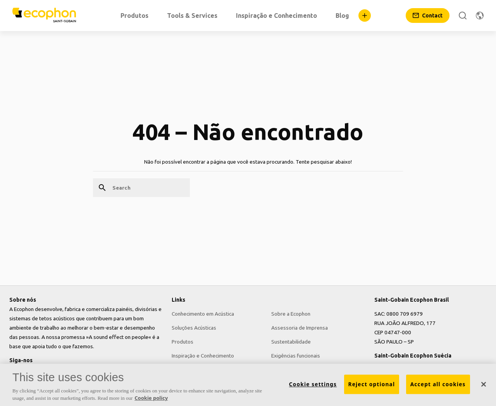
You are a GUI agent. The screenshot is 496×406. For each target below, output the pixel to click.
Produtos (182, 342)
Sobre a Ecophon (290, 314)
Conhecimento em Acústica (203, 314)
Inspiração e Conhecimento (203, 355)
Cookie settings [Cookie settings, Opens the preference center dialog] (313, 387)
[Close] (483, 387)
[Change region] (480, 15)
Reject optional (371, 387)
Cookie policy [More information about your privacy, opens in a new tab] (151, 400)
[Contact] (428, 15)
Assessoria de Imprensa (299, 328)
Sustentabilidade (291, 342)
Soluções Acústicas (194, 328)
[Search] (463, 15)
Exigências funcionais (295, 355)
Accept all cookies (438, 387)
